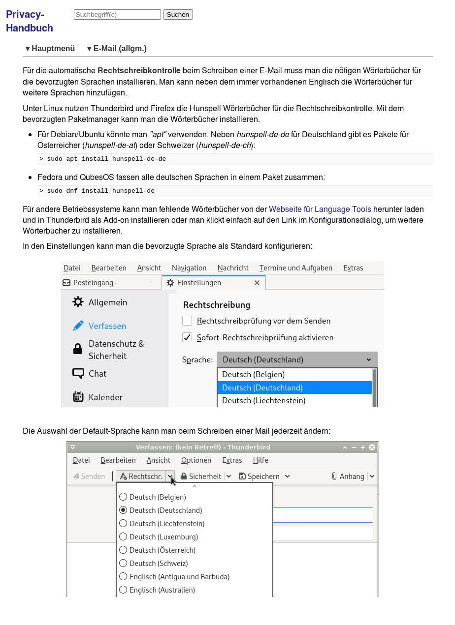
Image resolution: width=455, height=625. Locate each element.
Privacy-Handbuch (29, 21)
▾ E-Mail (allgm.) (117, 48)
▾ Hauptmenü (52, 48)
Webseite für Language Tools (320, 212)
